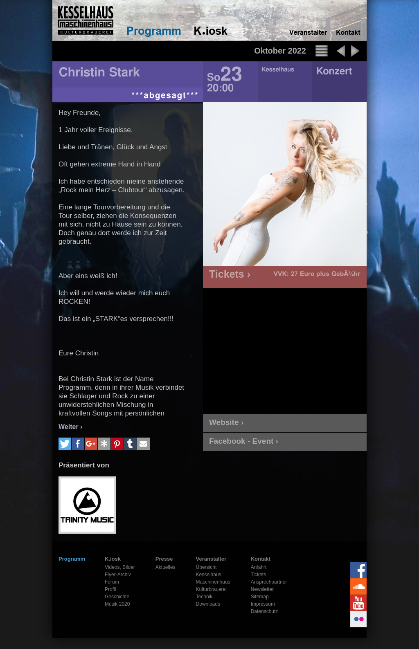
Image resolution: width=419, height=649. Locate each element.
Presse (164, 559)
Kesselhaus (208, 574)
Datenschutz (264, 611)
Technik (204, 597)
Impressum (263, 604)
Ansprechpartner (269, 582)
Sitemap (260, 597)
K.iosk (113, 559)
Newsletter (262, 589)
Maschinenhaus (213, 582)
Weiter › (70, 426)
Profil (110, 589)
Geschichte (117, 597)
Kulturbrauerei (211, 589)
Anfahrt (259, 567)
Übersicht (206, 567)
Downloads (208, 604)
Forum (112, 582)
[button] (65, 444)
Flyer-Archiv (118, 574)
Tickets (258, 574)
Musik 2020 (117, 604)
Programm (72, 559)
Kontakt (260, 559)
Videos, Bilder (120, 567)
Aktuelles (165, 567)
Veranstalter (211, 559)
